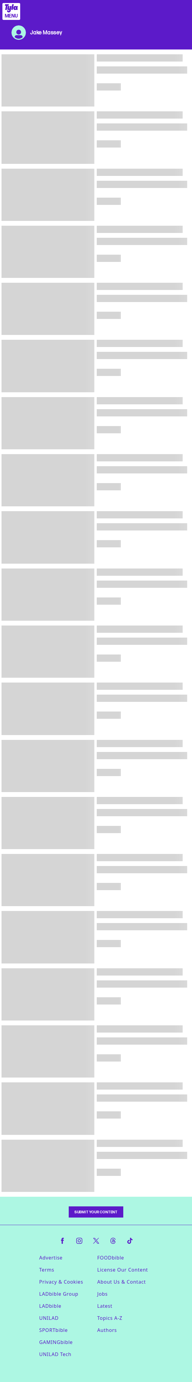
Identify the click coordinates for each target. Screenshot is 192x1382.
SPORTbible (53, 1330)
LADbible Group (58, 1294)
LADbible (50, 1306)
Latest (104, 1306)
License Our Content (122, 1269)
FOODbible (110, 1257)
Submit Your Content (96, 1212)
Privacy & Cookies (61, 1282)
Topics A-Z (109, 1318)
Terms (46, 1269)
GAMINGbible (56, 1342)
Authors (107, 1330)
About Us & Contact (121, 1282)
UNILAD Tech (55, 1354)
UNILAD (48, 1318)
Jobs (102, 1294)
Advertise (51, 1257)
